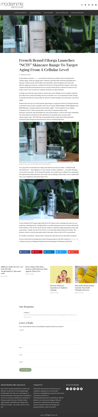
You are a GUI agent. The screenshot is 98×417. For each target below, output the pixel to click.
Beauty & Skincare (62, 12)
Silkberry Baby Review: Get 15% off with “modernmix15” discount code (12, 270)
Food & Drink (48, 12)
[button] (24, 252)
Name (20, 347)
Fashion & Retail (35, 12)
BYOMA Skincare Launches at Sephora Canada (58, 288)
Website (21, 362)
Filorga (36, 78)
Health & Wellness (77, 12)
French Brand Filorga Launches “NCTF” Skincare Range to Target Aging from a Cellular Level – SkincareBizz (51, 316)
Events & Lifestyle (20, 12)
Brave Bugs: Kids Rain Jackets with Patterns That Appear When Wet (36, 269)
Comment (21, 330)
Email (20, 355)
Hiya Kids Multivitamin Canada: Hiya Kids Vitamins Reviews (84, 288)
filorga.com (74, 239)
